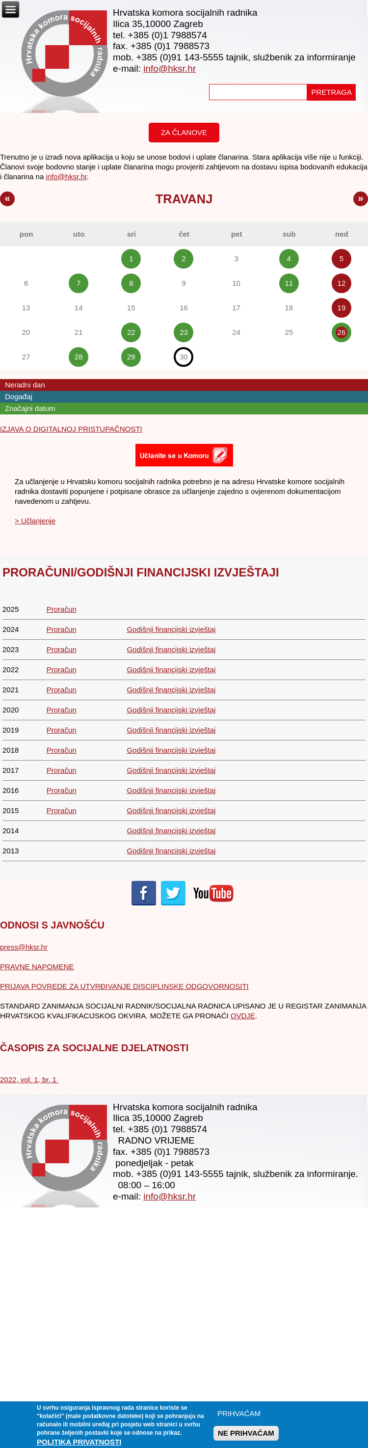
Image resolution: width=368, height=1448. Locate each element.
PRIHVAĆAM (239, 1418)
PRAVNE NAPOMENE (37, 966)
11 (289, 283)
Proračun (62, 609)
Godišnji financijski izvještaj (171, 629)
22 (131, 332)
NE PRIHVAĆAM (246, 1437)
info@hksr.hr (169, 68)
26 (342, 332)
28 (79, 357)
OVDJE (243, 1015)
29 (131, 357)
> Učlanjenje (35, 521)
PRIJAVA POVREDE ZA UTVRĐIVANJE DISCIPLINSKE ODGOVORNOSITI (124, 986)
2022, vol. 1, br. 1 (29, 1079)
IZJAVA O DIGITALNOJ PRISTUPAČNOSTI (71, 429)
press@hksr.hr (24, 947)
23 (184, 332)
